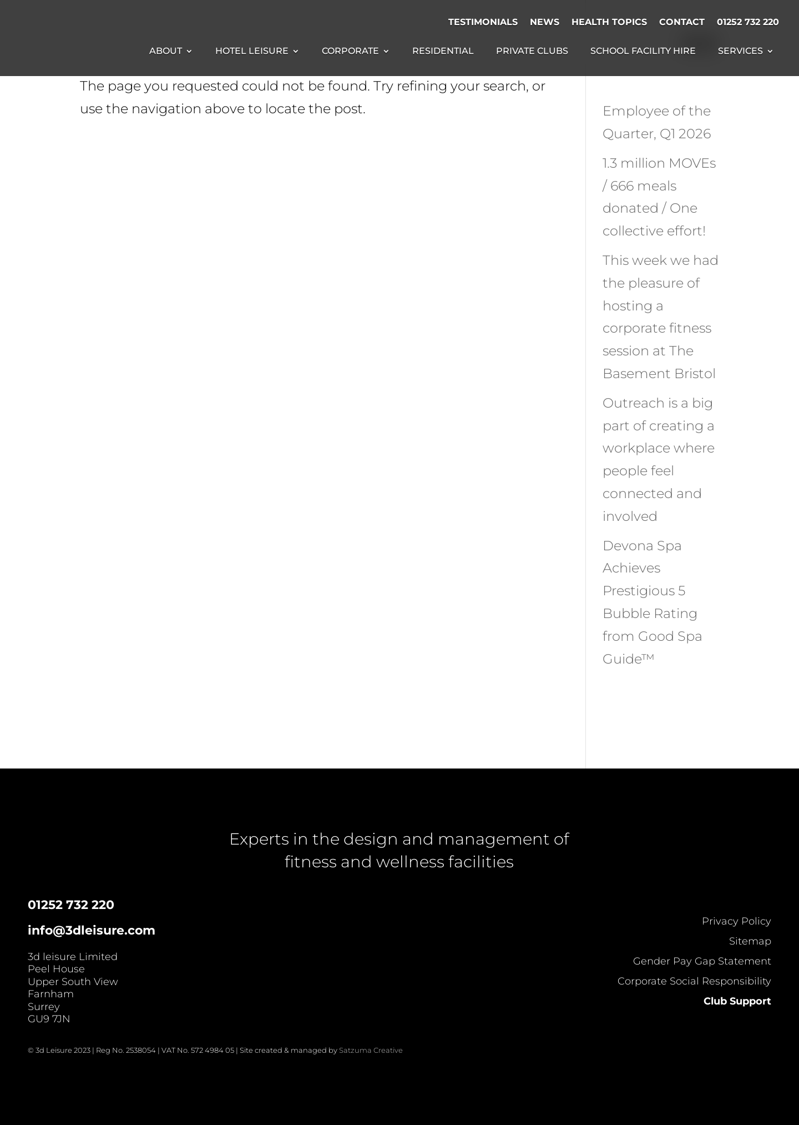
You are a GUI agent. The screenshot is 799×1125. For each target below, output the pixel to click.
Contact (682, 22)
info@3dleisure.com (91, 930)
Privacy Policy (736, 921)
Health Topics (609, 22)
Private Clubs (532, 51)
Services (740, 51)
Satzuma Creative (371, 1050)
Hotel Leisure (252, 51)
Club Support (737, 1001)
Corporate (350, 51)
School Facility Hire (643, 51)
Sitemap (750, 941)
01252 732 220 (748, 22)
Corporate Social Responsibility (694, 981)
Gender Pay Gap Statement (702, 961)
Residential (443, 51)
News (544, 22)
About (165, 51)
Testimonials (483, 22)
